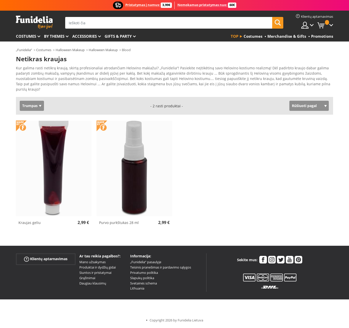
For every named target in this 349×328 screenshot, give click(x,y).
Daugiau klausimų (92, 283)
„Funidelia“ (24, 50)
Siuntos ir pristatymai (95, 272)
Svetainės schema (143, 283)
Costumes (26, 36)
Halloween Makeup (70, 50)
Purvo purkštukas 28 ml (119, 222)
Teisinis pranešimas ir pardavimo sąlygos (160, 267)
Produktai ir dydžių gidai (97, 267)
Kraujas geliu (29, 222)
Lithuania (137, 288)
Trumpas (30, 105)
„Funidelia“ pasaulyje (145, 262)
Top (234, 36)
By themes (54, 36)
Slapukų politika (142, 278)
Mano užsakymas (92, 262)
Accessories (84, 36)
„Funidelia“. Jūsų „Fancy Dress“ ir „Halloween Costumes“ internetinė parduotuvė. (34, 22)
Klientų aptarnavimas (45, 259)
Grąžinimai (87, 278)
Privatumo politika (144, 272)
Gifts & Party (118, 36)
